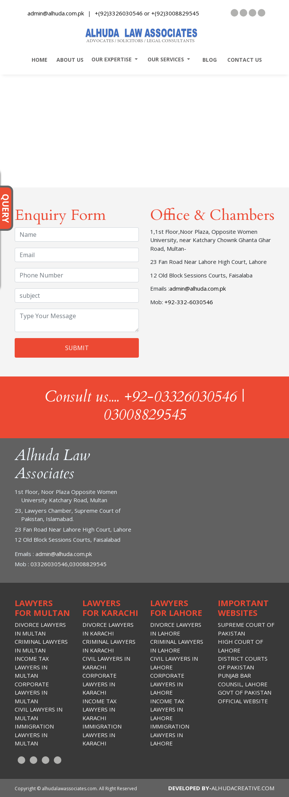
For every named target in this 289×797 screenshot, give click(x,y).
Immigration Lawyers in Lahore (169, 734)
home (37, 59)
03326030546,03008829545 (67, 564)
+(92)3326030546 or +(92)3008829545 (147, 13)
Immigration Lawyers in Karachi (102, 734)
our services (164, 59)
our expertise (110, 59)
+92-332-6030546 (188, 302)
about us (68, 59)
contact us (242, 59)
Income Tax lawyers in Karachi (99, 709)
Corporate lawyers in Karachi (99, 684)
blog (207, 59)
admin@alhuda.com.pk (55, 13)
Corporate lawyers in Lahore (167, 684)
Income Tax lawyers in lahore (167, 709)
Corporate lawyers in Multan (32, 692)
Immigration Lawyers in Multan (34, 734)
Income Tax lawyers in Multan (32, 667)
